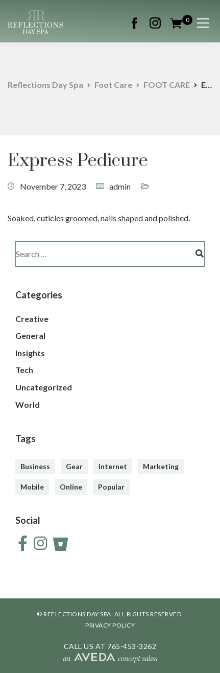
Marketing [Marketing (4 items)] (161, 466)
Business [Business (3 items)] (35, 466)
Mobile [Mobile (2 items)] (32, 486)
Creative (31, 318)
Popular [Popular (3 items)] (111, 486)
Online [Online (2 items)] (71, 486)
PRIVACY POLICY (110, 625)
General (30, 335)
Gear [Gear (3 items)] (74, 466)
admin (120, 186)
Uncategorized (43, 387)
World (27, 404)
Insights (30, 353)
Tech (24, 370)
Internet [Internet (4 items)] (113, 466)
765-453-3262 (131, 646)
